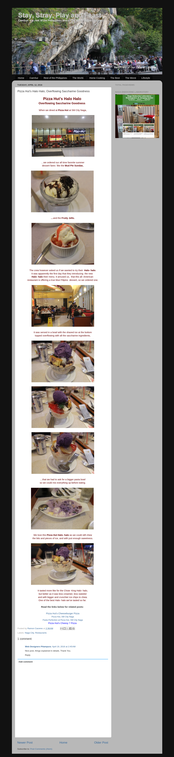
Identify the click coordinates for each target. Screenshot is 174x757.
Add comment (25, 662)
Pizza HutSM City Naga (63, 616)
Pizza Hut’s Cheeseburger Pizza (62, 613)
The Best (115, 78)
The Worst (130, 78)
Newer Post (25, 742)
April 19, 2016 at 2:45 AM (64, 646)
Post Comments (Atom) (41, 749)
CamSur (34, 78)
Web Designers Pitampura (38, 646)
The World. (78, 78)
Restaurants (41, 633)
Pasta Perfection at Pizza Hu (55, 620)
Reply (28, 655)
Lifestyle (145, 78)
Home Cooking (97, 78)
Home (21, 78)
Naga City (29, 633)
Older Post (101, 742)
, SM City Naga (76, 620)
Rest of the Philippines (55, 78)
